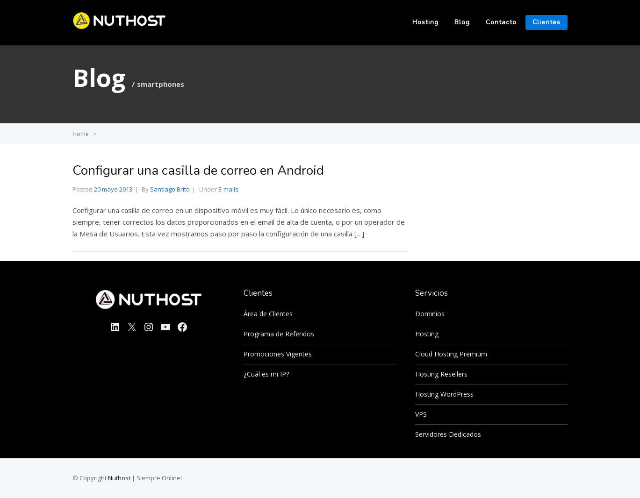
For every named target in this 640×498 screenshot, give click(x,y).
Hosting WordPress (444, 394)
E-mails (228, 189)
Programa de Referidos (279, 333)
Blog (462, 22)
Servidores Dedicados (448, 434)
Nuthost (120, 478)
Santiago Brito (170, 189)
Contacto (501, 22)
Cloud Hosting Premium (451, 353)
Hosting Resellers (441, 374)
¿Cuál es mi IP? (266, 374)
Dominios (430, 313)
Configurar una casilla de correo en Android (198, 170)
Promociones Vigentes (278, 353)
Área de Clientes (268, 313)
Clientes (546, 22)
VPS (421, 414)
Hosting (425, 22)
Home (80, 134)
